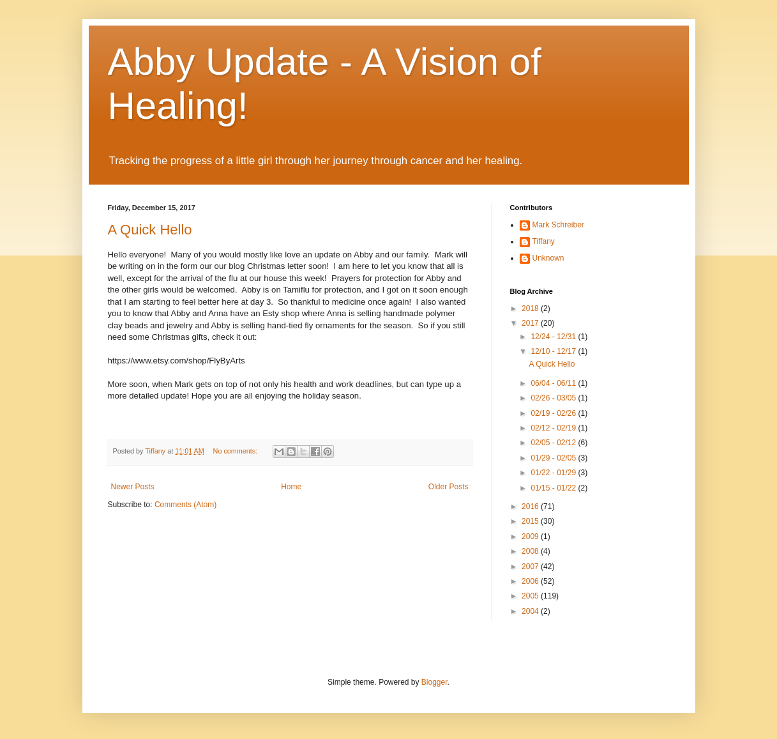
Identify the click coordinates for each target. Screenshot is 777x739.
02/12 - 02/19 (554, 427)
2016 (531, 506)
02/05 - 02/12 (554, 442)
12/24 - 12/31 (554, 336)
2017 (531, 323)
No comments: (236, 451)
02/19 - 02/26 (554, 413)
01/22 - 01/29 (554, 472)
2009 (531, 536)
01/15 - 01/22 (554, 488)
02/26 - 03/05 (554, 397)
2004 (531, 611)
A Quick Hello (150, 230)
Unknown (548, 258)
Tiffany (543, 241)
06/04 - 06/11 (554, 383)
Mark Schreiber (558, 224)
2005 (531, 595)
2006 (531, 581)
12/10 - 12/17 (554, 351)
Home (291, 486)
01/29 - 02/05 (554, 457)
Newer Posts (133, 486)
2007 (531, 566)
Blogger (434, 682)
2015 (531, 521)
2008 (531, 551)
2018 (531, 308)
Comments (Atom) (185, 504)
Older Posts (448, 486)
